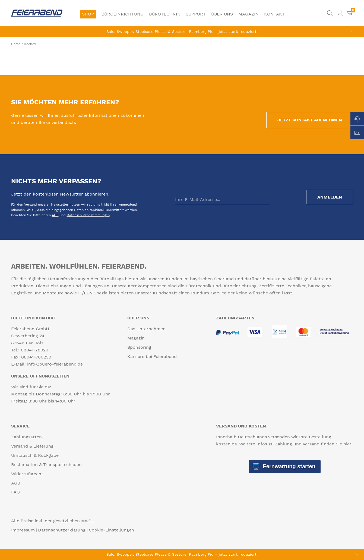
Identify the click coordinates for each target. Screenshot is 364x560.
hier (347, 443)
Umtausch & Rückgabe (35, 455)
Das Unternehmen (146, 328)
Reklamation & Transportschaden (46, 464)
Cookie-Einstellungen (111, 530)
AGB (55, 215)
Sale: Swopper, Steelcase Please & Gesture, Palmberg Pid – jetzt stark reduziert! (182, 31)
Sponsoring (139, 347)
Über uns (222, 14)
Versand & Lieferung (32, 446)
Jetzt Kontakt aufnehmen (309, 119)
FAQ (15, 492)
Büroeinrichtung (123, 14)
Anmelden (329, 197)
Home (15, 44)
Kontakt (274, 14)
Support (196, 14)
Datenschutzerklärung (62, 530)
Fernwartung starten (288, 466)
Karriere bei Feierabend (152, 356)
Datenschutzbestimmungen (88, 215)
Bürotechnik (164, 14)
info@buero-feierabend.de (55, 364)
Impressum (23, 530)
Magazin (248, 14)
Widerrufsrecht (27, 473)
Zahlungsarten (26, 436)
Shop (88, 14)
